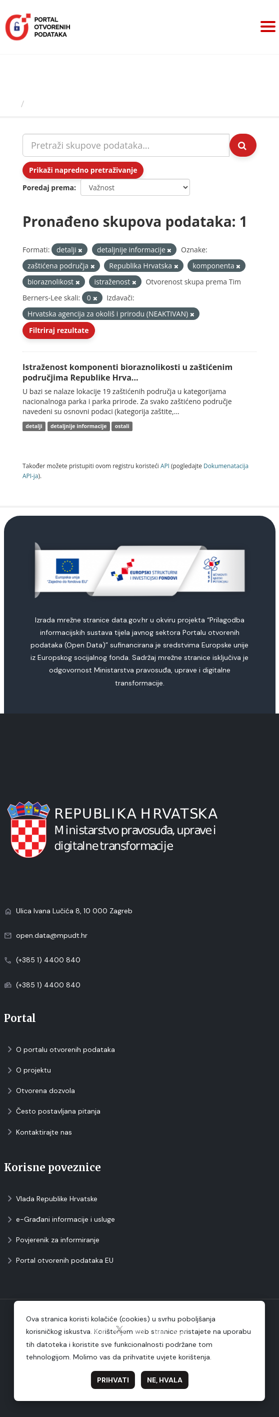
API (165, 466)
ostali (122, 426)
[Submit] (243, 145)
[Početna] (12, 104)
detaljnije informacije (78, 426)
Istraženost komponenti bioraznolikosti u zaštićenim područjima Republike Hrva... (127, 372)
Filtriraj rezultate (58, 330)
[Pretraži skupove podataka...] (126, 145)
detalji (34, 426)
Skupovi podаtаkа (69, 104)
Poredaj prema (48, 187)
